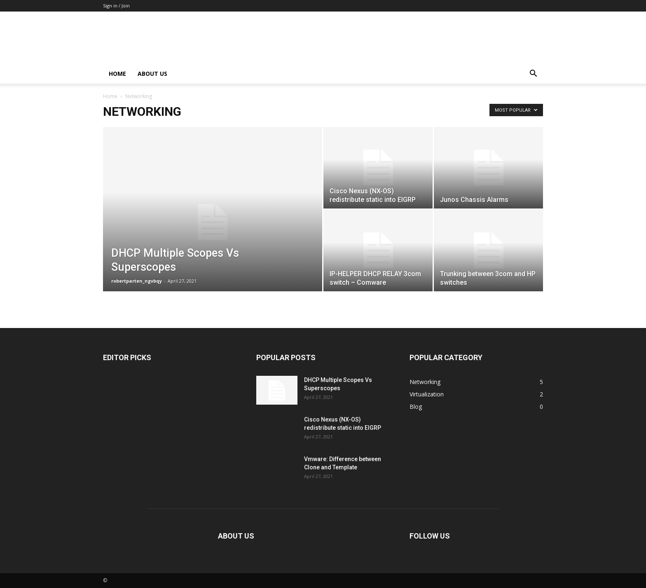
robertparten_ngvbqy (136, 281)
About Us (152, 73)
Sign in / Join (116, 5)
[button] (533, 74)
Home (117, 73)
